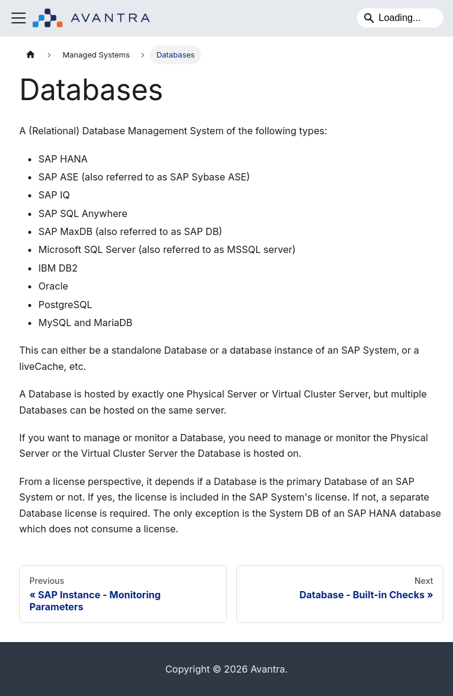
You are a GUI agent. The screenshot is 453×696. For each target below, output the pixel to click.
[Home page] (30, 55)
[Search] (400, 18)
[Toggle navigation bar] (19, 18)
